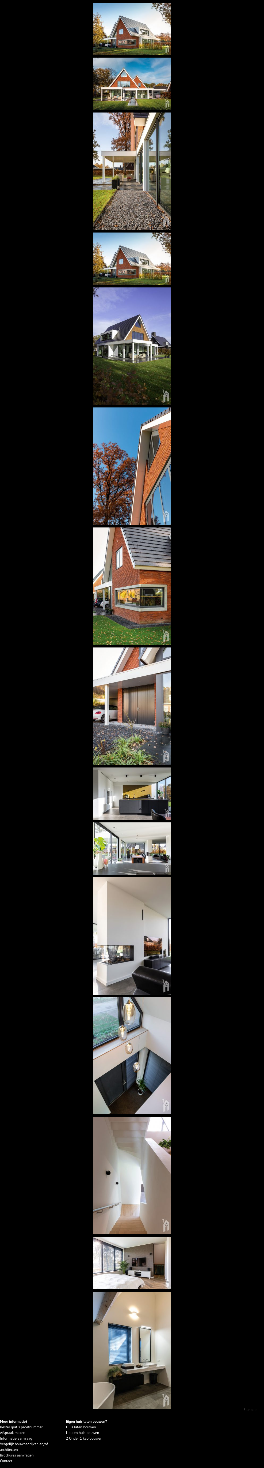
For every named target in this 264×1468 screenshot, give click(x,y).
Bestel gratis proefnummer (21, 1427)
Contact (6, 1460)
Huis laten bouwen (81, 1427)
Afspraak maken (12, 1432)
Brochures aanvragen (17, 1455)
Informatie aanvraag (16, 1438)
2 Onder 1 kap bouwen (84, 1438)
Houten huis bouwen (82, 1432)
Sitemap (250, 1409)
